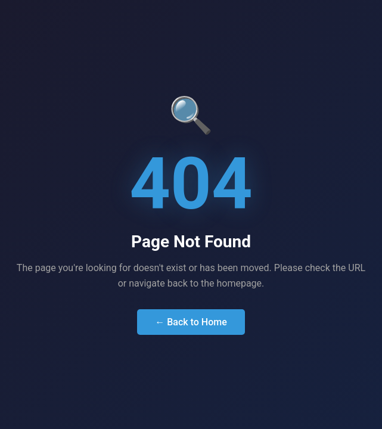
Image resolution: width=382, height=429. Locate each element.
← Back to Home (191, 322)
